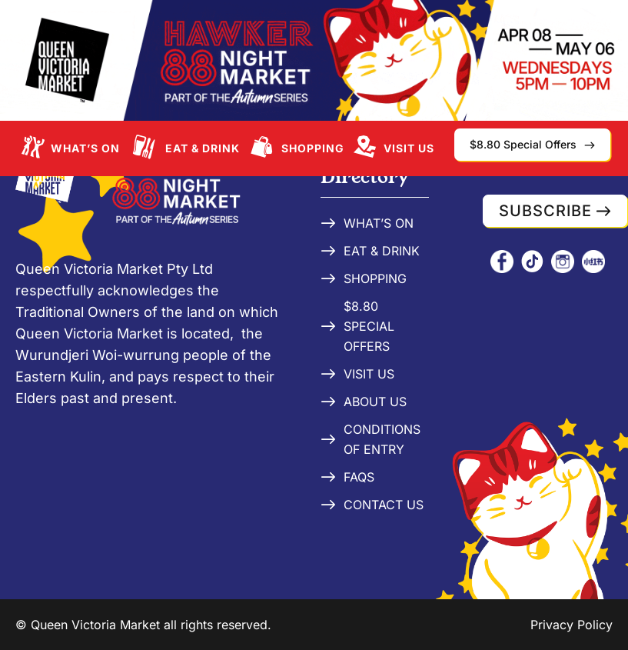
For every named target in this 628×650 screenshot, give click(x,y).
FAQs (359, 477)
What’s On (85, 148)
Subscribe (545, 211)
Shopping (312, 148)
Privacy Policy (571, 624)
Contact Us (384, 504)
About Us (375, 401)
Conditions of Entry (382, 439)
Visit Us (409, 148)
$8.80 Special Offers (369, 326)
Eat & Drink (202, 148)
